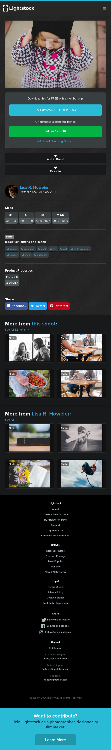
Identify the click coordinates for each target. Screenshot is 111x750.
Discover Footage (56, 556)
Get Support (55, 648)
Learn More (55, 740)
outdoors (40, 255)
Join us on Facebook (58, 625)
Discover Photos (55, 550)
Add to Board (55, 157)
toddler (12, 255)
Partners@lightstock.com (55, 669)
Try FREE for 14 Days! (55, 519)
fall (53, 249)
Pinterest (59, 305)
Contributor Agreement (56, 603)
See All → (11, 420)
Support (55, 525)
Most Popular (55, 561)
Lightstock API (55, 530)
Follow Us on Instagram (58, 632)
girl (63, 249)
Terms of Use (55, 587)
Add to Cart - (55, 131)
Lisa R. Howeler (34, 187)
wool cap (27, 249)
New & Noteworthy (55, 572)
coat (42, 249)
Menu (104, 8)
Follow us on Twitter (58, 619)
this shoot (44, 324)
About (55, 509)
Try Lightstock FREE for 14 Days (55, 110)
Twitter (38, 305)
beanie (12, 249)
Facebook (16, 305)
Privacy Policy (55, 592)
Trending (56, 566)
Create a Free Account (55, 514)
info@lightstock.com (55, 658)
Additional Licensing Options (55, 141)
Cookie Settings (55, 597)
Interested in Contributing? (56, 535)
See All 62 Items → (17, 330)
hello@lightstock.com (55, 679)
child (26, 255)
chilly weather (80, 249)
